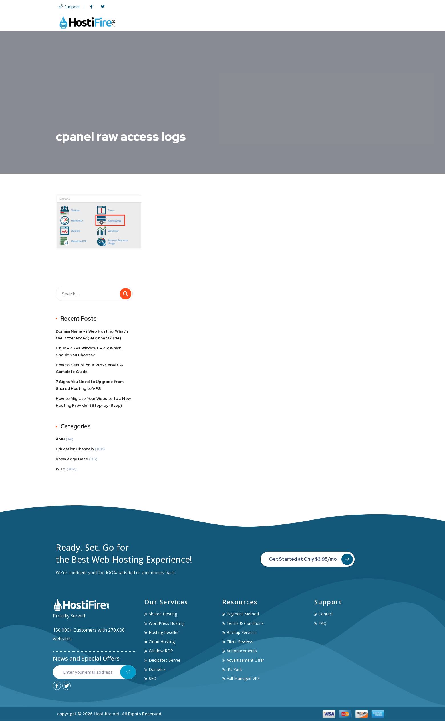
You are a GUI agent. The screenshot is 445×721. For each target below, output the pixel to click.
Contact (379, 22)
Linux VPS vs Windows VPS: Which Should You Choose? (88, 351)
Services (320, 22)
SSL (297, 22)
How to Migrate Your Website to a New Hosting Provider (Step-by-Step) (93, 402)
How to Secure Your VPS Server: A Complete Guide (89, 368)
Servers (250, 22)
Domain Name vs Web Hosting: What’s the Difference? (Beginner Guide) (92, 335)
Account (350, 22)
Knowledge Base (72, 458)
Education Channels (75, 448)
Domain (277, 22)
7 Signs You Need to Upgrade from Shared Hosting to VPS (90, 385)
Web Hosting (216, 22)
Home (186, 22)
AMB (60, 438)
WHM (61, 468)
